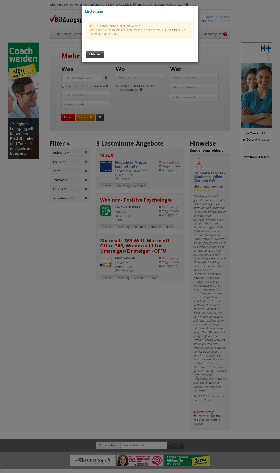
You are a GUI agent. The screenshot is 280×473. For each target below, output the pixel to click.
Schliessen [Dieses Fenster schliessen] (94, 54)
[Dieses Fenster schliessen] (194, 11)
